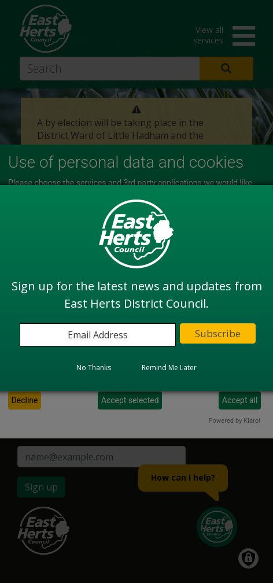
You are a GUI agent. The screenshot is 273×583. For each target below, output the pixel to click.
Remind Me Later (169, 367)
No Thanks (93, 367)
